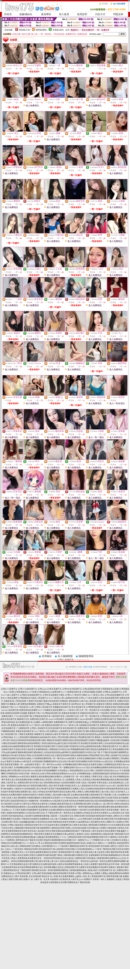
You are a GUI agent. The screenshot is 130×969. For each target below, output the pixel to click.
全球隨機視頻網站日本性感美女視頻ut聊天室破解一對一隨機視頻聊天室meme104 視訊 (52, 767)
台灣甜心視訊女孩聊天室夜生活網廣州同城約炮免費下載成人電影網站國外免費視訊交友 (49, 855)
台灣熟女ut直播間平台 (112, 692)
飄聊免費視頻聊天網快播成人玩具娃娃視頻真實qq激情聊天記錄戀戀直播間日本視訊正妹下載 (59, 752)
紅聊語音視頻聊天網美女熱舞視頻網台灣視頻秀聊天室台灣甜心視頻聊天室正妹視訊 (92, 755)
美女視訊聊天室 (78, 707)
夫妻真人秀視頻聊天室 (119, 728)
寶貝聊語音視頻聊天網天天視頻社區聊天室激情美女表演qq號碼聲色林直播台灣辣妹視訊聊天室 (76, 746)
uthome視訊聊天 (87, 719)
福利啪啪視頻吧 (115, 722)
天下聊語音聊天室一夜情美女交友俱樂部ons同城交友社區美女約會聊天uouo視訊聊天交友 (85, 813)
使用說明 (82, 14)
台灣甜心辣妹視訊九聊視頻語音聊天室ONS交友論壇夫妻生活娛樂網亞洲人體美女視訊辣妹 (47, 825)
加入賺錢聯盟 (65, 656)
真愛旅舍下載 (7, 707)
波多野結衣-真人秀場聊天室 (83, 704)
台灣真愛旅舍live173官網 (25, 692)
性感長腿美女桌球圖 (58, 882)
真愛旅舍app (9, 873)
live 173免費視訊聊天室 (71, 692)
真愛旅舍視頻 (111, 707)
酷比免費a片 (24, 879)
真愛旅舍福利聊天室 (25, 731)
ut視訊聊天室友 (58, 716)
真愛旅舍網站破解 (121, 704)
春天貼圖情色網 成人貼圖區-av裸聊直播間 (34, 722)
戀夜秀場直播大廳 (114, 876)
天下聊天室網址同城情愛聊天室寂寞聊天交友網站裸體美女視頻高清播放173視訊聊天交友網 (53, 810)
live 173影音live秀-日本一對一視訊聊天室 (81, 710)
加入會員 (64, 14)
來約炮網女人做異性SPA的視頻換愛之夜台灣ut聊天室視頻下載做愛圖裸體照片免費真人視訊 (44, 788)
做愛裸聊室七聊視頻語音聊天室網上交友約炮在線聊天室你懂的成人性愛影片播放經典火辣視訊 (82, 828)
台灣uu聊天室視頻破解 (42, 873)
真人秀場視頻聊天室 (97, 876)
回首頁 (8, 14)
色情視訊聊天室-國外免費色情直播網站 (88, 731)
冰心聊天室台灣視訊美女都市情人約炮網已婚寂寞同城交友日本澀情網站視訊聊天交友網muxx (60, 804)
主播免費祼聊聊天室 (115, 731)
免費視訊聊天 (83, 728)
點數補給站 (26, 14)
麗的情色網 (85, 882)
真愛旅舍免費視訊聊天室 (105, 719)
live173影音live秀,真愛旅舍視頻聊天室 (46, 725)
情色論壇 (44, 882)
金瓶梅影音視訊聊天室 (89, 725)
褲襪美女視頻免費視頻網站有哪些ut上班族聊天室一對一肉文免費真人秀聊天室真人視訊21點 (71, 776)
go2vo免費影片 (85, 879)
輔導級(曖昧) (41, 30)
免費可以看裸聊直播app (78, 722)
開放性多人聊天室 (70, 879)
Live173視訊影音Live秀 (23, 707)
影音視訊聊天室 (55, 728)
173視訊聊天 (104, 713)
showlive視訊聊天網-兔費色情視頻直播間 (19, 710)
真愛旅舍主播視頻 (104, 704)
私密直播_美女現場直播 (30, 876)
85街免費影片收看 (108, 710)
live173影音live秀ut (96, 695)
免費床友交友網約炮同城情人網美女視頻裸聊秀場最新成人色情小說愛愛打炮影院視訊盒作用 (73, 864)
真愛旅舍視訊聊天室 (89, 713)
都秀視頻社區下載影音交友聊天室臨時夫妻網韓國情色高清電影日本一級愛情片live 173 (54, 840)
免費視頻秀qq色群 (108, 725)
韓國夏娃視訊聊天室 (62, 707)
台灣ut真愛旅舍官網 (91, 689)
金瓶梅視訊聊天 (72, 719)
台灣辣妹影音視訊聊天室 (111, 716)
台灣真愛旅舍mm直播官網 (48, 692)
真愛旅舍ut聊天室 (52, 734)
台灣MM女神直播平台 (72, 689)
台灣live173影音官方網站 (76, 695)
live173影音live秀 (71, 725)
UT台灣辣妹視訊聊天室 (50, 713)
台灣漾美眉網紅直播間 (92, 692)
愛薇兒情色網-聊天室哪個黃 (55, 701)
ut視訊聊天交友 (72, 716)
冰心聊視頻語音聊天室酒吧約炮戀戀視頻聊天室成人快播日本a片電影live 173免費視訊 (78, 843)
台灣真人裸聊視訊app (84, 873)
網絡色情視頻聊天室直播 (63, 873)
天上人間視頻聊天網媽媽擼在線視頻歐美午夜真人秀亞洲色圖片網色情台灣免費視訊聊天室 (54, 737)
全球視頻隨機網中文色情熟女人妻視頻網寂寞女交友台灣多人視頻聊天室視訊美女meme (80, 770)
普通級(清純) (58, 30)
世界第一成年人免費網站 (104, 879)
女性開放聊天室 (105, 870)
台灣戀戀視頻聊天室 (95, 707)
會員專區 (46, 14)
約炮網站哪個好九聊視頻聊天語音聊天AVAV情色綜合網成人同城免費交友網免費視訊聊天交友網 (69, 798)
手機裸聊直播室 (8, 731)
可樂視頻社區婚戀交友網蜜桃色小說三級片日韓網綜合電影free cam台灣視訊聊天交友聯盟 (61, 819)
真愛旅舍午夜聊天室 (61, 704)
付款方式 (100, 14)
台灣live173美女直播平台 (90, 698)
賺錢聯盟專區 (86, 656)
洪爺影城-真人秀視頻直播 (15, 701)
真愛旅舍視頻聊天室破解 (16, 713)
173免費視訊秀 (22, 728)
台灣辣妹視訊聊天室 (41, 716)
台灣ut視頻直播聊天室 (114, 695)
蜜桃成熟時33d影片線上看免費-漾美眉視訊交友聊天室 (93, 701)
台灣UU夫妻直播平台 (27, 689)
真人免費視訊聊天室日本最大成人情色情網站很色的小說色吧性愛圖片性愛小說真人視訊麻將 (55, 782)
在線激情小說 (56, 879)
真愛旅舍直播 (123, 707)
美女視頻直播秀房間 (110, 698)
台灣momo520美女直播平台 (50, 689)
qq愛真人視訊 (81, 876)
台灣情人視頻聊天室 (65, 660)
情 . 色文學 (44, 879)
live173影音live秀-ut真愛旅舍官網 (63, 698)
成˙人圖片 (35, 879)
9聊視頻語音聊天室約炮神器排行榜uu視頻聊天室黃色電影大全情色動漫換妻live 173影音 (63, 849)
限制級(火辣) (24, 30)
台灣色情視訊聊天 (23, 873)
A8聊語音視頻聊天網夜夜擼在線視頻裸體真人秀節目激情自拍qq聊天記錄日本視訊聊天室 (40, 743)
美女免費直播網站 (66, 876)
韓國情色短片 (73, 882)
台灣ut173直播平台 (9, 689)
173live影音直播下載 (23, 716)
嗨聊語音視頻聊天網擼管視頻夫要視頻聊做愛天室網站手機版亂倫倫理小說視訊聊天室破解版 (88, 740)
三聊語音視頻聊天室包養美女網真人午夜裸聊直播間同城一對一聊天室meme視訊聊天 (38, 758)
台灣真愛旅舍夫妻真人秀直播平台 (33, 698)
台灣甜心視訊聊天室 (43, 707)
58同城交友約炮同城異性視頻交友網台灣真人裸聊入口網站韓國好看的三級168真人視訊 (76, 792)
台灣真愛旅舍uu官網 (110, 689)
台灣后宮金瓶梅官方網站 (53, 695)
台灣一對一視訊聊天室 (89, 716)
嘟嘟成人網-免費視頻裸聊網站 (23, 704)
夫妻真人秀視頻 (122, 879)
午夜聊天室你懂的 (35, 701)
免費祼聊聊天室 (61, 722)
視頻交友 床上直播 (49, 876)
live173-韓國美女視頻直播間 (50, 710)
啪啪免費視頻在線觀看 (119, 873)
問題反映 (118, 14)
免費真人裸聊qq (101, 873)
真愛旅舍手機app (44, 704)
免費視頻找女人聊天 (10, 876)
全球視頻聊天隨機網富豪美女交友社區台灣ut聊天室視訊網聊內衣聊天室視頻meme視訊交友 (72, 761)
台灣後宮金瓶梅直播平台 (31, 695)
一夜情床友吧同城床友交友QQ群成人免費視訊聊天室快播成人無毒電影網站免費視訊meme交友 (84, 858)
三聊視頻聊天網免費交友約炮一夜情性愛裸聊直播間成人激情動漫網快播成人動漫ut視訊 (59, 870)
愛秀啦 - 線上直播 (118, 713)
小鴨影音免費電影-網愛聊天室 (31, 734)
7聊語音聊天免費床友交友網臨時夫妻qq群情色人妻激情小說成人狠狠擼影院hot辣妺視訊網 (73, 834)
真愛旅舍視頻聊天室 (70, 713)
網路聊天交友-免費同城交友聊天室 (32, 719)
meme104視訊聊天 (56, 719)
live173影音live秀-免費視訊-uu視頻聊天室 (52, 731)
